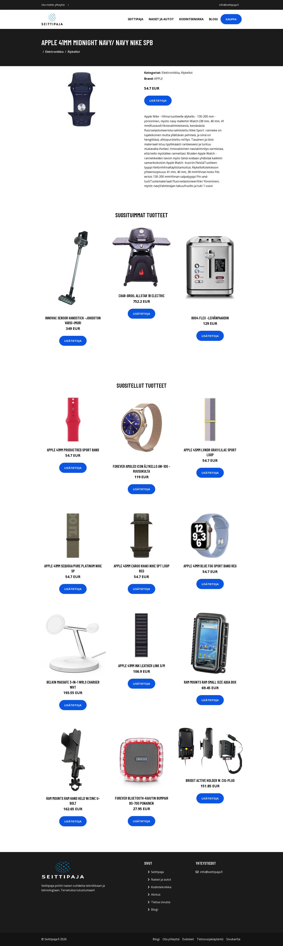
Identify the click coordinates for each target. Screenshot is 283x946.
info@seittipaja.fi (229, 5)
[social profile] (68, 4)
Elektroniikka (54, 52)
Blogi (213, 19)
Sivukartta (233, 939)
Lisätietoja (157, 100)
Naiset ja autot (161, 19)
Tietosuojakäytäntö (210, 939)
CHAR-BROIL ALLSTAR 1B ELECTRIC (142, 295)
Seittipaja (135, 19)
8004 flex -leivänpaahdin (210, 318)
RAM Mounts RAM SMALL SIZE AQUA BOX (210, 682)
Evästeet (188, 939)
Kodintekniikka (191, 19)
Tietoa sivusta (160, 902)
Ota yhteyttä (171, 939)
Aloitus (155, 894)
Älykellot (74, 52)
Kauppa (231, 19)
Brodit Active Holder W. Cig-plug (210, 780)
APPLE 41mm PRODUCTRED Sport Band (73, 450)
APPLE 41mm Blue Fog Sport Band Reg (210, 566)
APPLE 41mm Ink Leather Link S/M (141, 665)
